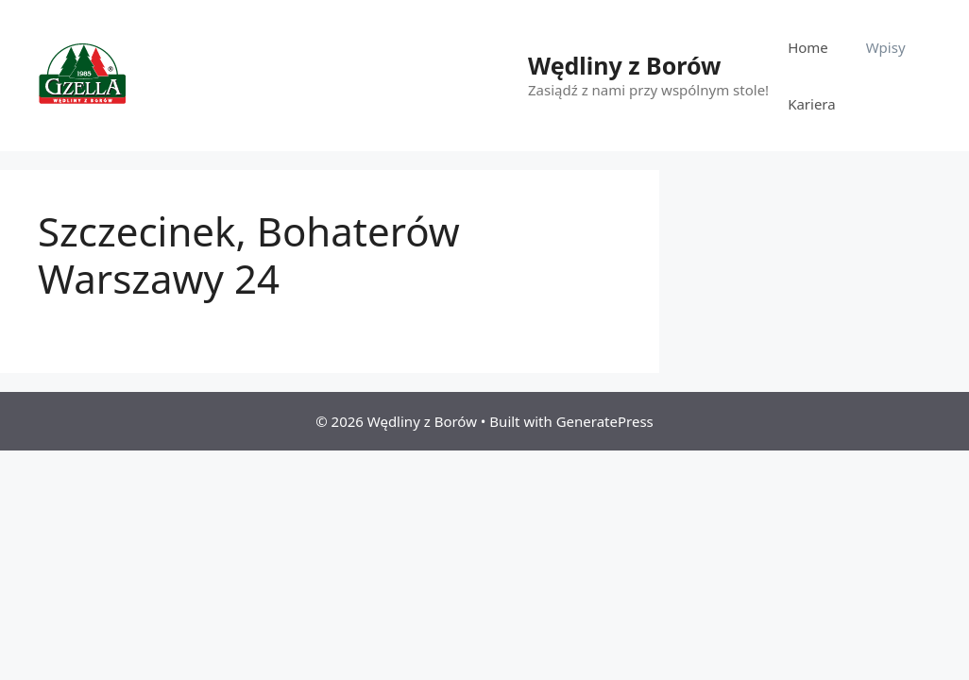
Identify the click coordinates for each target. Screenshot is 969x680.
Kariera (812, 103)
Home (808, 47)
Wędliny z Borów (624, 65)
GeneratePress (605, 421)
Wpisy (886, 47)
